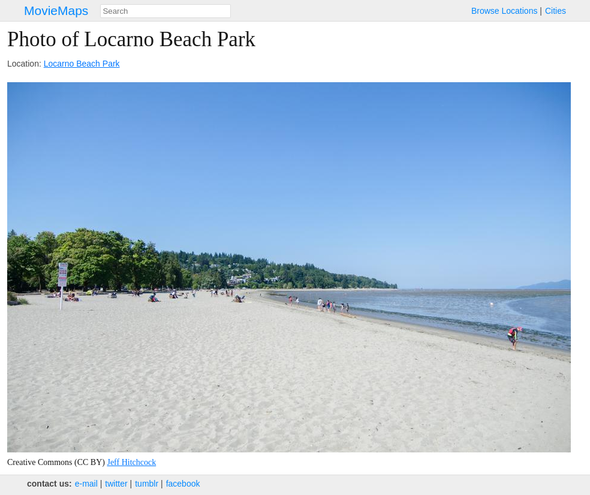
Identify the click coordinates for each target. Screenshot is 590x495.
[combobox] (165, 11)
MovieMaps (56, 10)
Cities (555, 11)
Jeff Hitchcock (131, 462)
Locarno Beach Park (82, 63)
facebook (183, 483)
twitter (116, 483)
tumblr (146, 483)
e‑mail (86, 483)
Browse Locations (504, 11)
